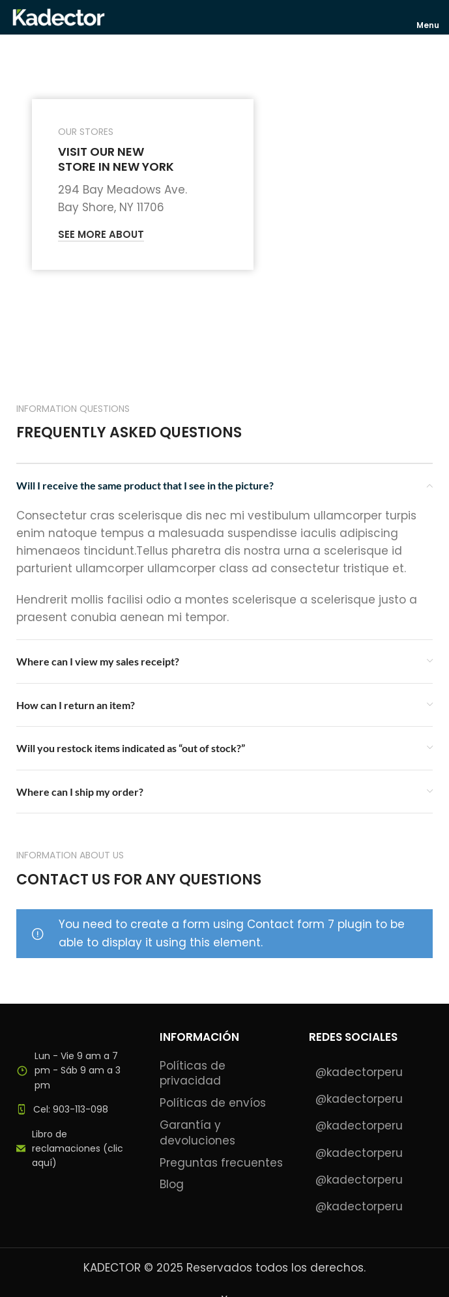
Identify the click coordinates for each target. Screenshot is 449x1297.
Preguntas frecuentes (221, 1163)
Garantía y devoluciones (197, 1133)
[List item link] (75, 1109)
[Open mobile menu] (428, 17)
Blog (172, 1184)
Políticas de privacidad (192, 1073)
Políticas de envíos (213, 1103)
